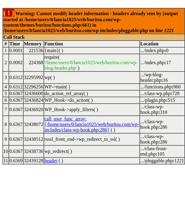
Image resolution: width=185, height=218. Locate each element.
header (50, 160)
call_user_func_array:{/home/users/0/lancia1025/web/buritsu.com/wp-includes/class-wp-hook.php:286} (91, 124)
